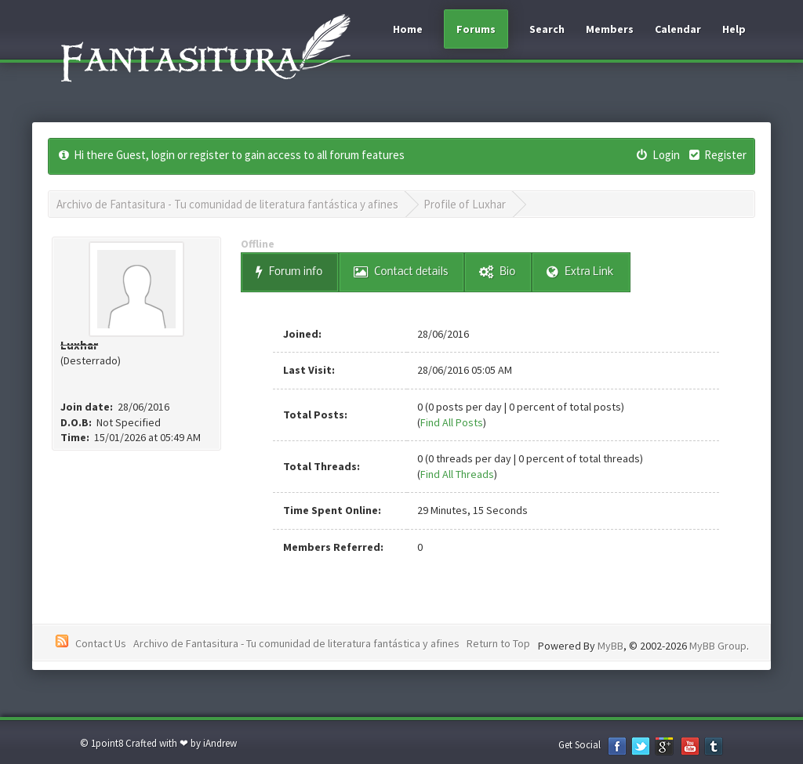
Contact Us (100, 643)
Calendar (678, 29)
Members (610, 29)
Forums (476, 29)
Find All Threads (457, 474)
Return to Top (498, 643)
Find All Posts (451, 422)
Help (734, 29)
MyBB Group (718, 646)
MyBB (610, 646)
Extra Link (580, 272)
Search (547, 29)
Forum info (289, 272)
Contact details (401, 272)
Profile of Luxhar (464, 204)
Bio (497, 272)
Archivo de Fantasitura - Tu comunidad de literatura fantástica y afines (227, 204)
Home (408, 29)
